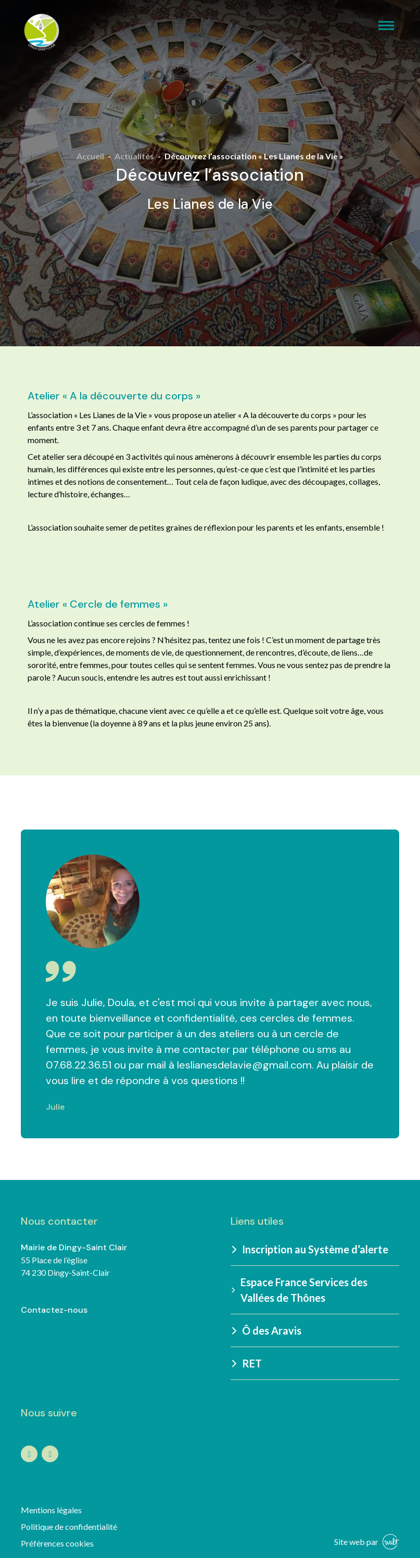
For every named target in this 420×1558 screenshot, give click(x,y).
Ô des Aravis (267, 1330)
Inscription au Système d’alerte (310, 1249)
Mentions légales (51, 1510)
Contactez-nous (54, 1309)
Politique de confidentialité (69, 1526)
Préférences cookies (57, 1543)
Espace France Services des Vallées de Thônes (299, 1290)
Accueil (90, 156)
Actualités (134, 156)
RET (247, 1363)
